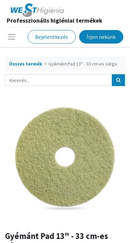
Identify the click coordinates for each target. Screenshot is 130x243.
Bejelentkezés (51, 36)
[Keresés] (118, 80)
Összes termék (25, 64)
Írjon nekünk (101, 36)
